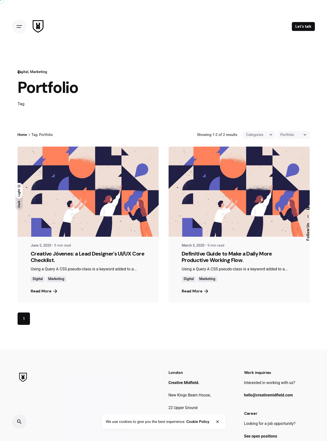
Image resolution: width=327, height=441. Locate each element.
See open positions (260, 436)
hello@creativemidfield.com (268, 395)
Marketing (38, 72)
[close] (218, 422)
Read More (44, 291)
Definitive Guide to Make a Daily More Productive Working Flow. (227, 257)
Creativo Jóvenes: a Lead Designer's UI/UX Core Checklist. (87, 257)
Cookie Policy (197, 421)
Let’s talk (303, 26)
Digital (38, 279)
